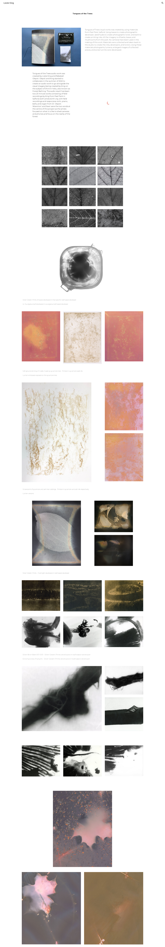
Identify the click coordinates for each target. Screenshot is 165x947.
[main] (82, 12)
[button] (162, 2)
